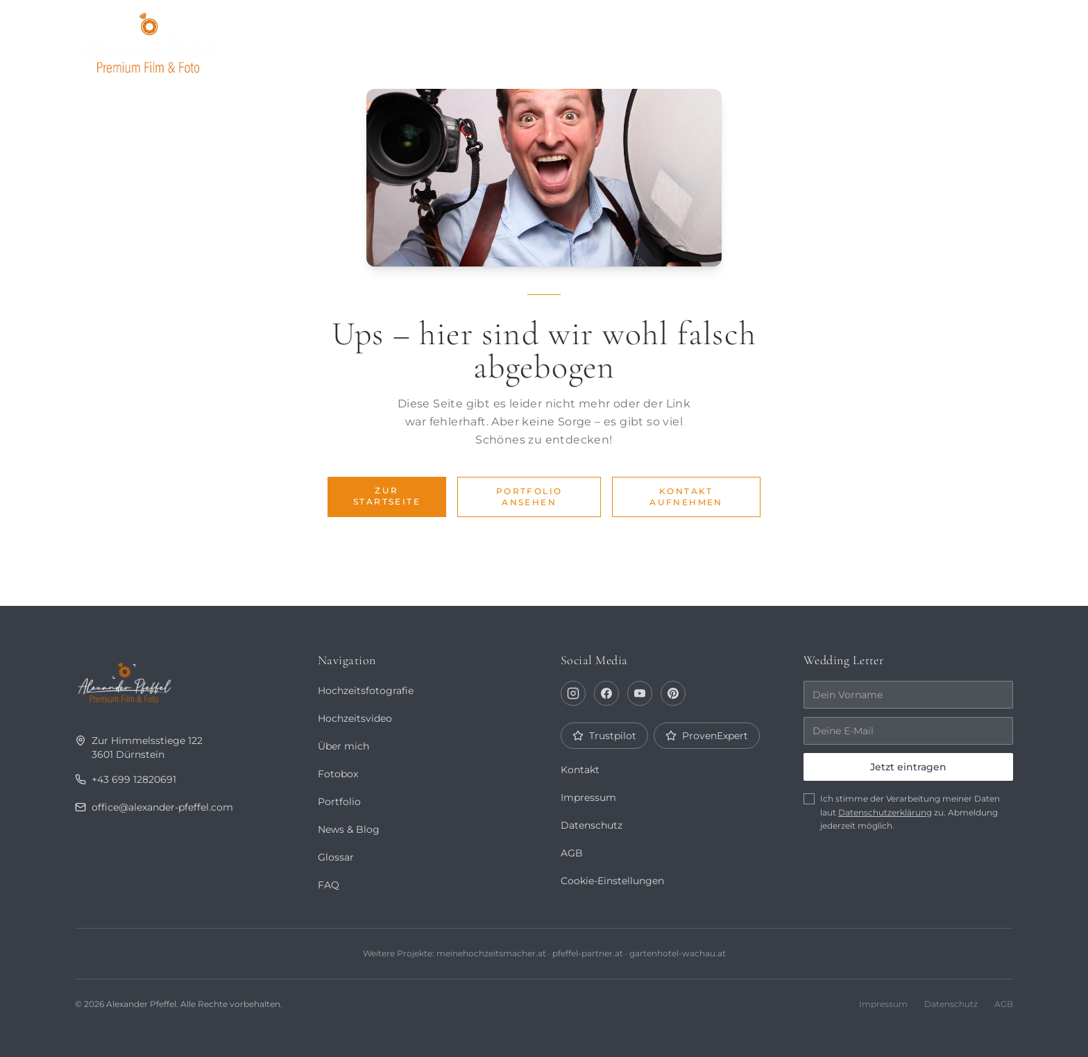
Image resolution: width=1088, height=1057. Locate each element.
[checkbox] (809, 798)
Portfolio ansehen (529, 496)
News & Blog (348, 829)
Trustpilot (604, 735)
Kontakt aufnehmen (686, 496)
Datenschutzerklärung (885, 812)
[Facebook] (606, 693)
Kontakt (975, 39)
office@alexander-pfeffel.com (154, 807)
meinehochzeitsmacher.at (490, 953)
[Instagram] (573, 693)
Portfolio (625, 39)
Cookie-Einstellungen (613, 880)
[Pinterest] (673, 693)
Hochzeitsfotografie (365, 690)
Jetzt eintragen (908, 767)
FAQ (328, 885)
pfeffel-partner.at (587, 953)
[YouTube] (639, 693)
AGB (571, 853)
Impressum (588, 797)
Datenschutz (591, 825)
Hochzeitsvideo (355, 718)
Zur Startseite (386, 496)
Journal (808, 39)
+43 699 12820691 (124, 779)
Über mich (720, 39)
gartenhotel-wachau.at (676, 953)
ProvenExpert (706, 735)
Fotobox (893, 39)
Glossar (335, 857)
